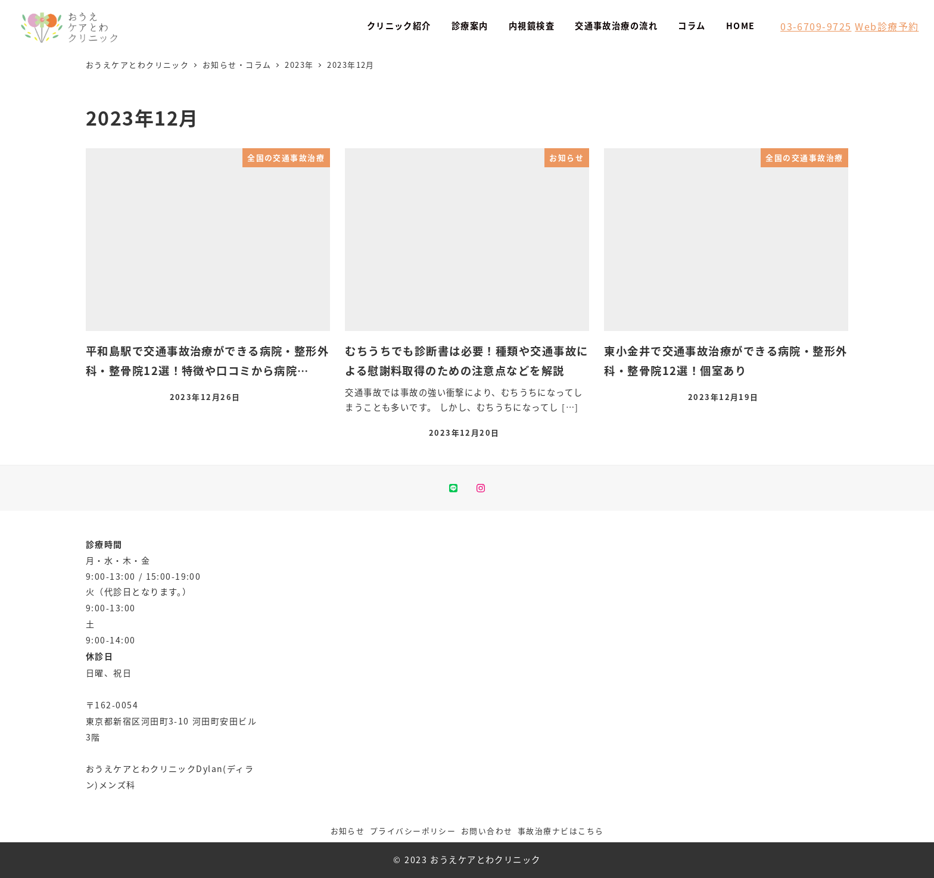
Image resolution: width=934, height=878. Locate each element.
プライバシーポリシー (413, 830)
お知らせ (348, 830)
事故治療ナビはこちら (560, 830)
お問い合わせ (487, 830)
